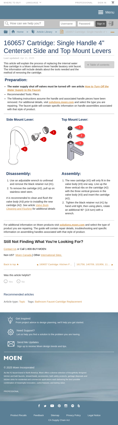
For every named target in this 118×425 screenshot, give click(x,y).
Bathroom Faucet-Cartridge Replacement (58, 301)
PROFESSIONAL (11, 391)
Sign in (102, 3)
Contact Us (10, 249)
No (23, 281)
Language (32, 3)
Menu (109, 12)
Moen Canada (23, 255)
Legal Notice (94, 415)
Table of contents (99, 64)
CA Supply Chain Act (59, 420)
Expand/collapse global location (112, 31)
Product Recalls (19, 415)
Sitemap (55, 415)
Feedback (39, 415)
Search (7, 23)
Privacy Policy (73, 415)
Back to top (10, 264)
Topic (22, 301)
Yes (11, 281)
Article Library (42, 31)
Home (17, 31)
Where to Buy (12, 3)
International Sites (51, 255)
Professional (84, 3)
